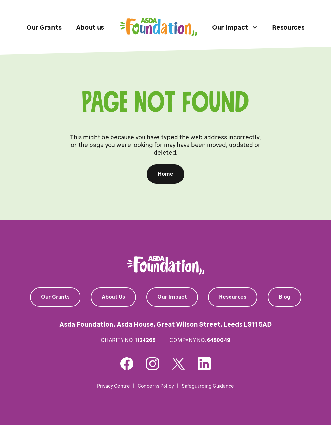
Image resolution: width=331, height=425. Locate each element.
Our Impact (172, 297)
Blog (284, 297)
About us (90, 27)
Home (165, 174)
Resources (288, 27)
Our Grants (44, 27)
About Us (113, 297)
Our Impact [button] (230, 27)
